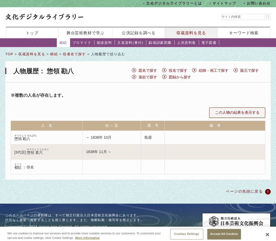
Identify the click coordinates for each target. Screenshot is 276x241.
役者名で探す (74, 54)
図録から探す (180, 77)
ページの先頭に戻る (244, 191)
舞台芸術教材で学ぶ (86, 33)
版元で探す (249, 70)
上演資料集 (186, 43)
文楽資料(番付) (130, 43)
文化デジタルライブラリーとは (174, 3)
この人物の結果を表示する (237, 112)
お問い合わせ (259, 3)
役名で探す (178, 70)
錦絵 (63, 43)
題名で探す (148, 70)
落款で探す (148, 77)
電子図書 (209, 43)
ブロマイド (82, 43)
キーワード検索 (243, 33)
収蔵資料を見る (191, 33)
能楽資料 (104, 43)
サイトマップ (224, 3)
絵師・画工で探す (213, 70)
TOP (9, 54)
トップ (32, 33)
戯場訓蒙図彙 (160, 43)
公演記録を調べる (139, 33)
